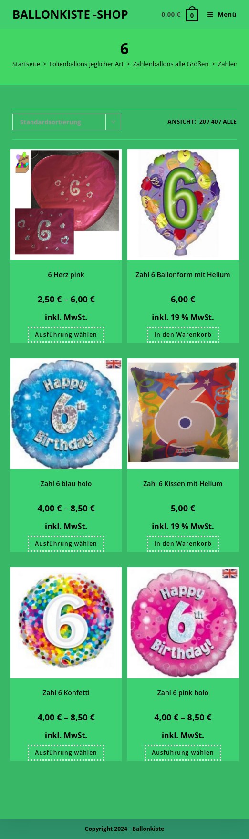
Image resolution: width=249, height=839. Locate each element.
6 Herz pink (66, 274)
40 (214, 122)
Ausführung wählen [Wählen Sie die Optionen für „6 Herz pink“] (66, 334)
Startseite (26, 64)
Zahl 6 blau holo (66, 483)
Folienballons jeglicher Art (86, 64)
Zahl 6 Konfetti (66, 692)
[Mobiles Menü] (218, 14)
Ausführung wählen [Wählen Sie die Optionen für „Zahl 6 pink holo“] (183, 753)
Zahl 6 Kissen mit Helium (182, 483)
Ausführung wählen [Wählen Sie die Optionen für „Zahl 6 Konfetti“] (66, 753)
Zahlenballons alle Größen (171, 64)
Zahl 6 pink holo (182, 692)
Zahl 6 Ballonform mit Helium (182, 274)
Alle (230, 122)
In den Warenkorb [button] (182, 334)
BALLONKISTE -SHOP (70, 14)
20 (202, 122)
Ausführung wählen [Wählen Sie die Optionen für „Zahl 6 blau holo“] (66, 543)
